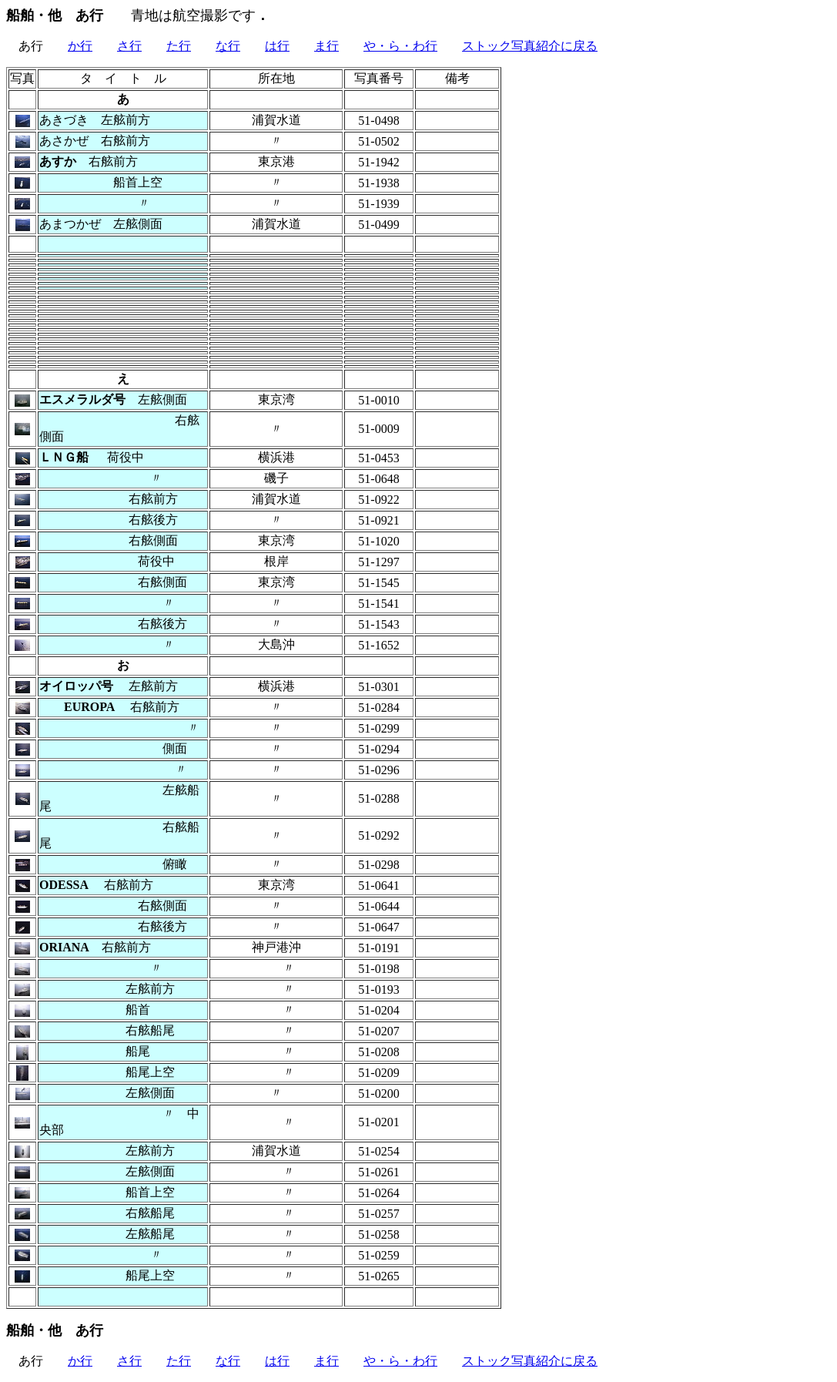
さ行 (129, 45)
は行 (277, 45)
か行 (80, 45)
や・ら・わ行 (400, 45)
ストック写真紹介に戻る (530, 45)
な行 (228, 45)
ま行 (326, 45)
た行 (178, 45)
